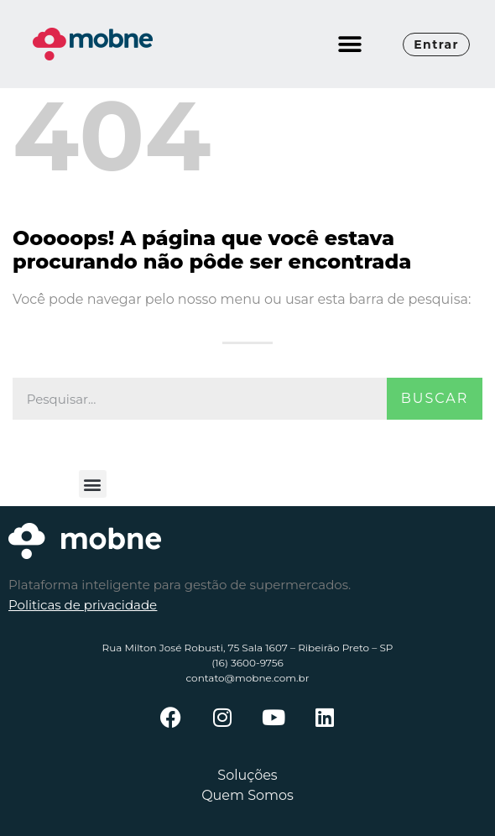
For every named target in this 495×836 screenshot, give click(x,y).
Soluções (247, 775)
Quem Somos (247, 795)
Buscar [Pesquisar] (435, 398)
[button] (349, 44)
